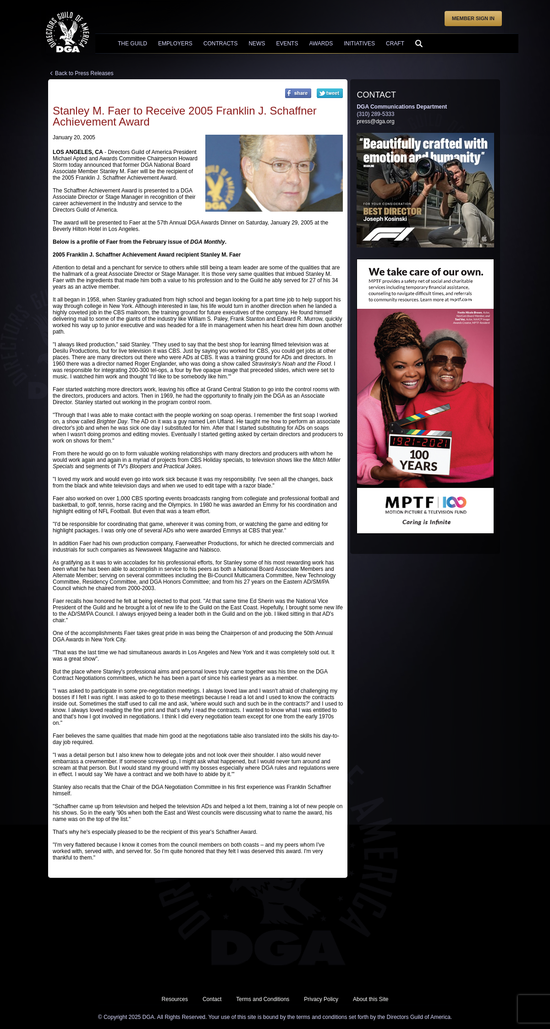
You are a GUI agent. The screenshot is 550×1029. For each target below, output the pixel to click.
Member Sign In (473, 18)
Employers (175, 43)
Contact (212, 999)
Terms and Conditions (262, 999)
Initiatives (359, 43)
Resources (175, 999)
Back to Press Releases (84, 73)
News (256, 43)
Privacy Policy (321, 999)
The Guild (132, 43)
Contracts (221, 43)
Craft (395, 43)
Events (287, 43)
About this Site (370, 999)
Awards (321, 43)
